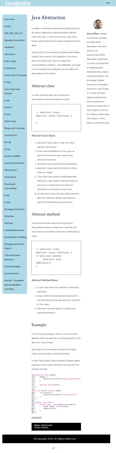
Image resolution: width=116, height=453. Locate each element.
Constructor (10, 135)
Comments (10, 68)
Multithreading (12, 266)
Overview (9, 19)
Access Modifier (12, 156)
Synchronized (11, 273)
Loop (6, 100)
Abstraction (10, 170)
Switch (8, 107)
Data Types (10, 61)
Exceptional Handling (15, 237)
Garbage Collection (14, 209)
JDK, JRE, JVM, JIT (13, 33)
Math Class (10, 121)
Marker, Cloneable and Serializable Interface (14, 284)
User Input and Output (12, 91)
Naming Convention (14, 40)
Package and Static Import (14, 246)
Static (7, 202)
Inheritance (10, 177)
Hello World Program (15, 75)
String (7, 142)
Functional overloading (10, 186)
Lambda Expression (14, 230)
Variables (9, 47)
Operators (9, 54)
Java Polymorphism (14, 163)
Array (7, 149)
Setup (7, 26)
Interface (9, 216)
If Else (7, 82)
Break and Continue (14, 128)
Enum (7, 114)
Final (6, 195)
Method (8, 223)
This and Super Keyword (12, 257)
